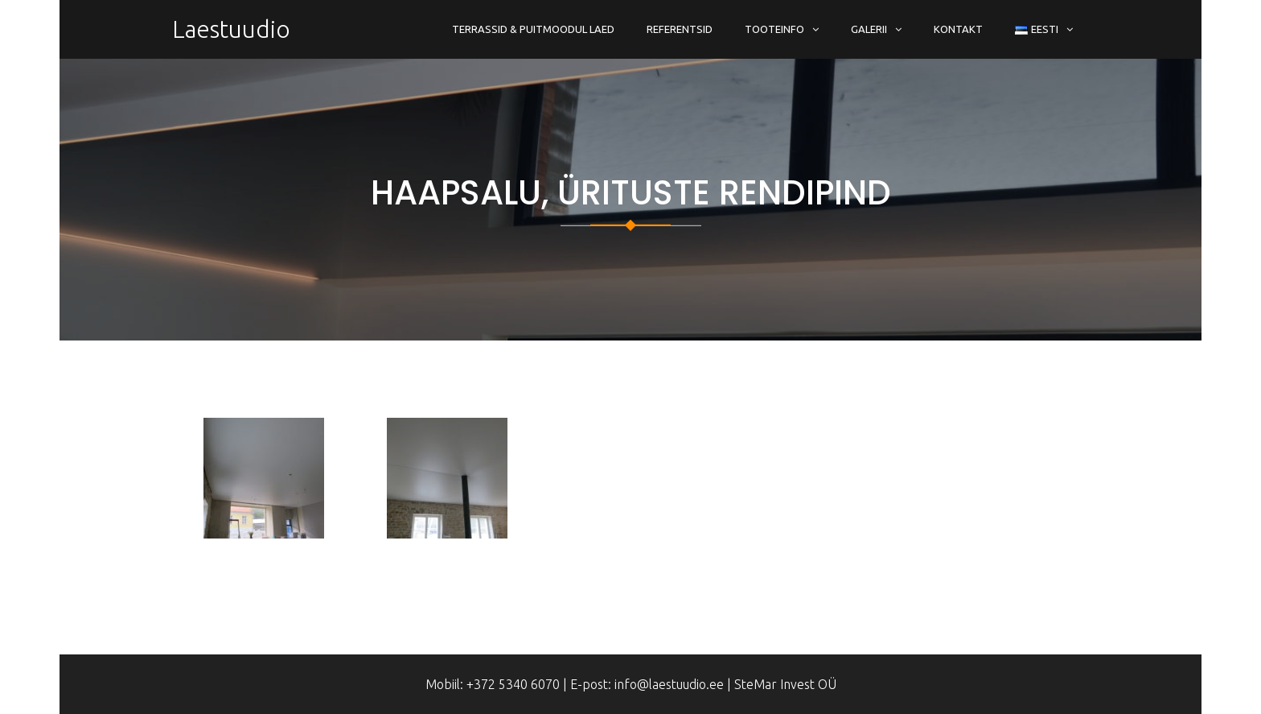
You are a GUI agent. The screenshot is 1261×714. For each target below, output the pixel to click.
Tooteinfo (774, 29)
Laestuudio (231, 29)
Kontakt (958, 29)
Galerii (869, 29)
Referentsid (680, 29)
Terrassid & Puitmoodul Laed (533, 29)
